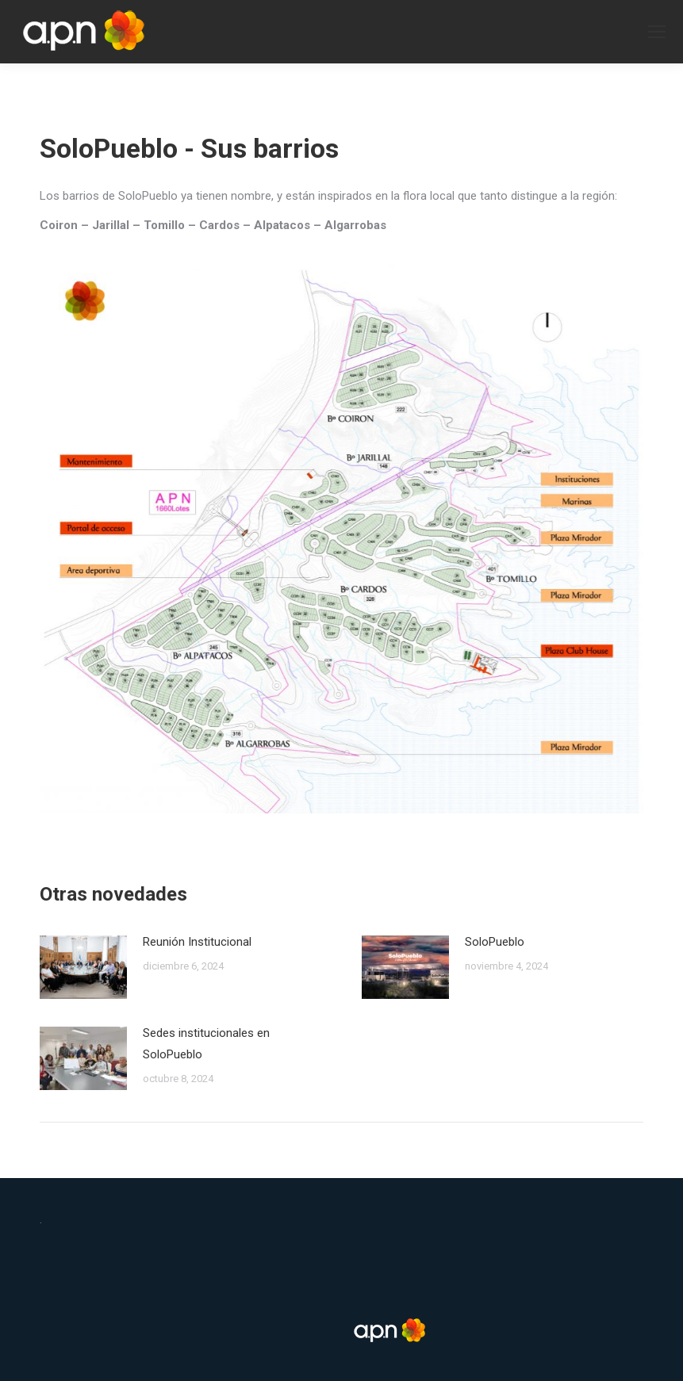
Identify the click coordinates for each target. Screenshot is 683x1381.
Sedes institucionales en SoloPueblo (206, 1044)
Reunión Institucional (197, 942)
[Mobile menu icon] (657, 31)
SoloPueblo (494, 942)
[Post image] (83, 967)
